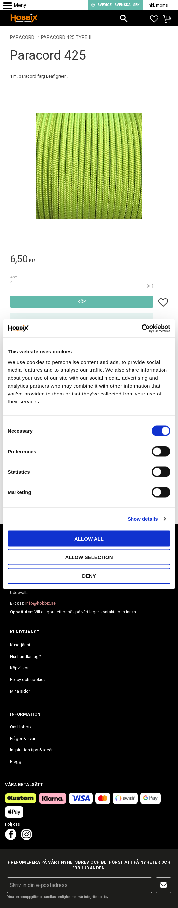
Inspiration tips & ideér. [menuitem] (31, 749)
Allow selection (89, 557)
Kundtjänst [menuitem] (20, 644)
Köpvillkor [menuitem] (19, 667)
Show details (143, 519)
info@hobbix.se (40, 603)
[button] (9, 6)
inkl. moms (158, 5)
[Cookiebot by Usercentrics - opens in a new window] (141, 328)
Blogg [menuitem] (15, 761)
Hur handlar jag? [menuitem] (25, 656)
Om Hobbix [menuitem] (20, 726)
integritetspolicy (96, 897)
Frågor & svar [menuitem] (22, 738)
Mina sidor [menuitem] (20, 691)
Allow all (89, 538)
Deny (89, 575)
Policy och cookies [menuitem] (27, 679)
